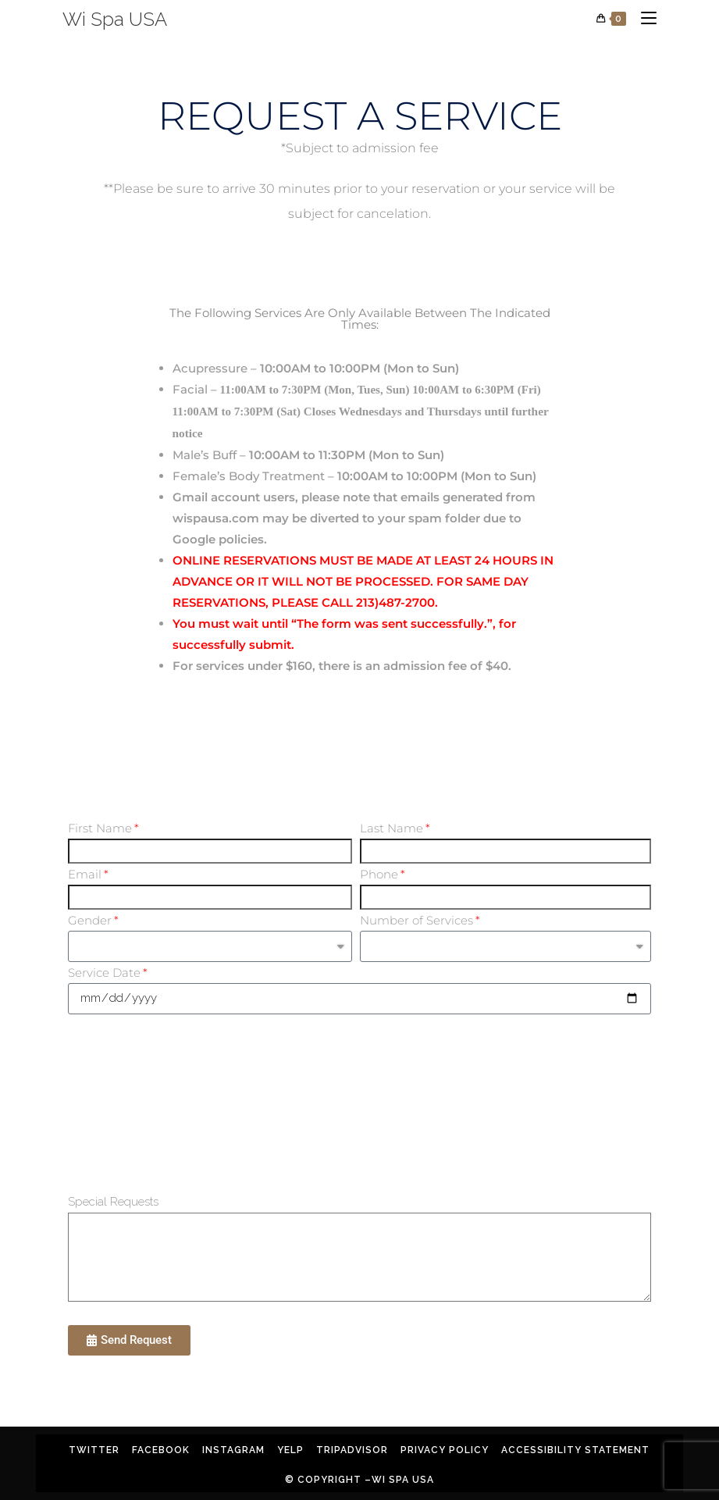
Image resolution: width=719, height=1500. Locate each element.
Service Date (104, 972)
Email (84, 874)
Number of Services (416, 920)
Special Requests (113, 1202)
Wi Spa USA (114, 19)
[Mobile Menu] (643, 19)
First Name (100, 828)
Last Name (391, 828)
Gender (90, 920)
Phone (379, 874)
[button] (129, 1340)
